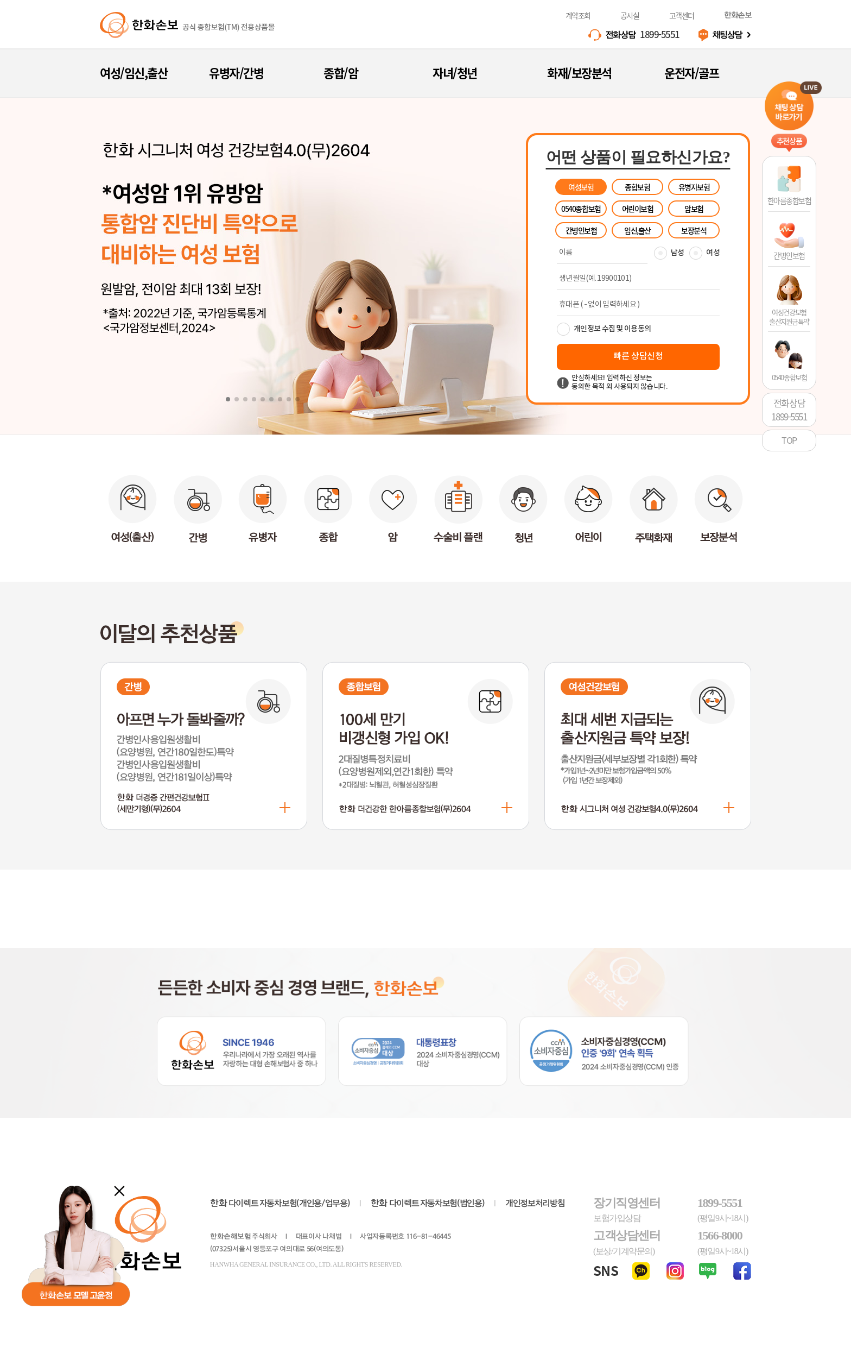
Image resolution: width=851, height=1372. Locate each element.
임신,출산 (637, 230)
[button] (228, 399)
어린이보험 (637, 208)
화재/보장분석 (579, 72)
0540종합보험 (581, 208)
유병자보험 (694, 186)
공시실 (629, 15)
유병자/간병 (236, 72)
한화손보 (737, 15)
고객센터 (681, 15)
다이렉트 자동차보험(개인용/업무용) (280, 1203)
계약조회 (578, 15)
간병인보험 (581, 230)
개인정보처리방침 (534, 1203)
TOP (789, 439)
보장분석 (693, 230)
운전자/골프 (691, 72)
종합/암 (340, 72)
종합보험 (637, 186)
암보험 (693, 208)
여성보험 (580, 186)
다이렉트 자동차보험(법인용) (428, 1203)
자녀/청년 (455, 72)
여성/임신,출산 (133, 72)
